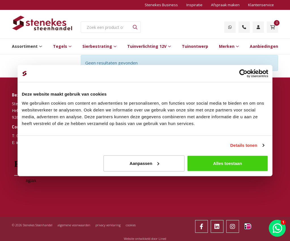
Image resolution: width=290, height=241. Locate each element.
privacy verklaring (108, 225)
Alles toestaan (227, 163)
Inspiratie (194, 4)
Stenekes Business (161, 4)
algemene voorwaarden (73, 225)
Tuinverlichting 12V (147, 46)
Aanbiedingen (264, 46)
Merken (226, 46)
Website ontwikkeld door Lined (145, 238)
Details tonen (243, 145)
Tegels (60, 46)
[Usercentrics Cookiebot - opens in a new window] (243, 73)
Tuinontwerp (195, 46)
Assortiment (25, 46)
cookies (131, 225)
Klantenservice (261, 4)
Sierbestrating (97, 46)
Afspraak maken (225, 4)
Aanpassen (144, 163)
